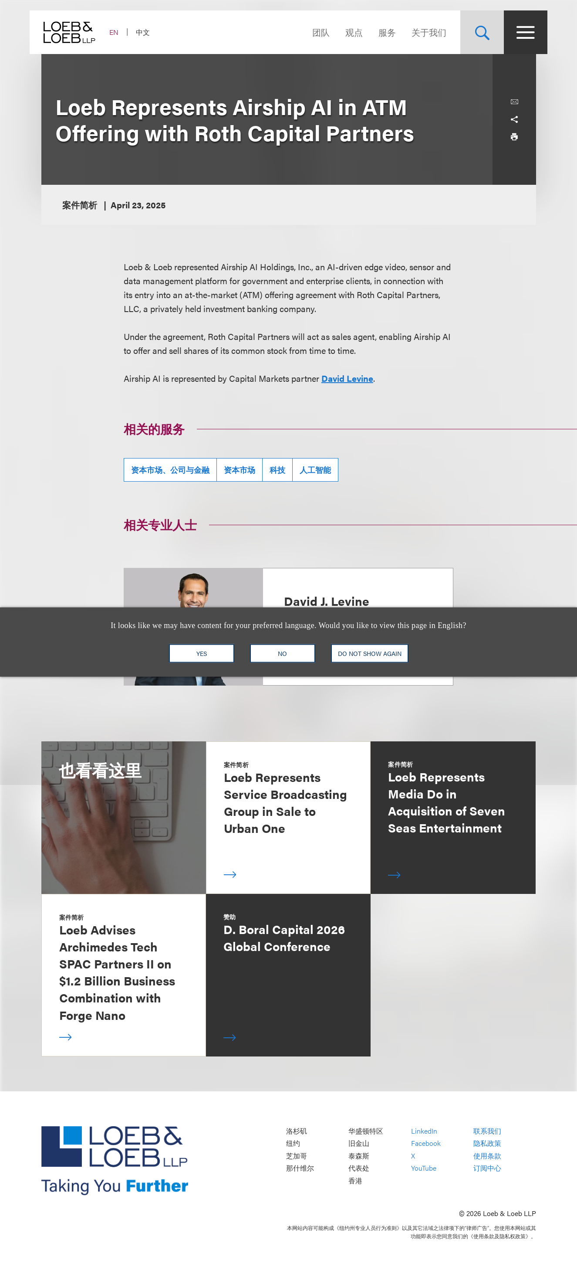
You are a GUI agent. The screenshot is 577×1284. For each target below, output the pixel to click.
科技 (277, 469)
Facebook (426, 1143)
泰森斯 (358, 1156)
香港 (355, 1180)
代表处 (358, 1168)
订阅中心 (487, 1168)
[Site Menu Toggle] (514, 32)
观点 (342, 32)
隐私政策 (487, 1143)
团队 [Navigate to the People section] (309, 32)
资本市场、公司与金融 (170, 469)
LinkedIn (424, 1131)
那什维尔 (300, 1168)
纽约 (293, 1143)
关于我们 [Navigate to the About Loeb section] (417, 32)
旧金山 (358, 1143)
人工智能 (315, 469)
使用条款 (487, 1156)
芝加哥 (296, 1156)
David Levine (347, 378)
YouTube (423, 1168)
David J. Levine (326, 600)
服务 (376, 32)
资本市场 (239, 469)
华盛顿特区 (365, 1131)
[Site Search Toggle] (471, 32)
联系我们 (487, 1131)
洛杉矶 (296, 1131)
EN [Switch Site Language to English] (125, 32)
